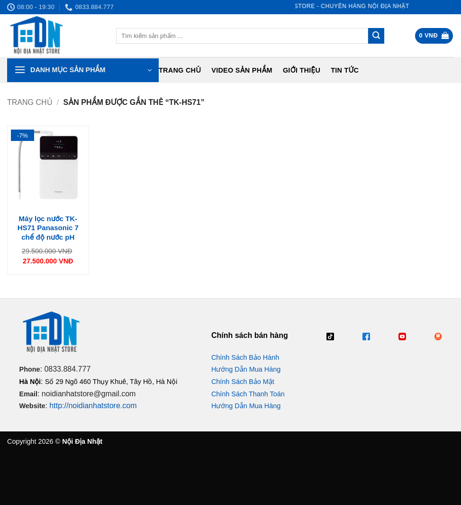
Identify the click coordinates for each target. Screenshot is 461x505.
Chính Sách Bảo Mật (242, 381)
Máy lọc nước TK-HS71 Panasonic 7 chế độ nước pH (48, 228)
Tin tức (345, 70)
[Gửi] (376, 36)
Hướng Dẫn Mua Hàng (245, 369)
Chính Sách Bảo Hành (245, 357)
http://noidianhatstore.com (92, 406)
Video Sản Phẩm (241, 70)
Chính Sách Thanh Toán (248, 394)
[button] (434, 36)
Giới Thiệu (301, 70)
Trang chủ (180, 70)
